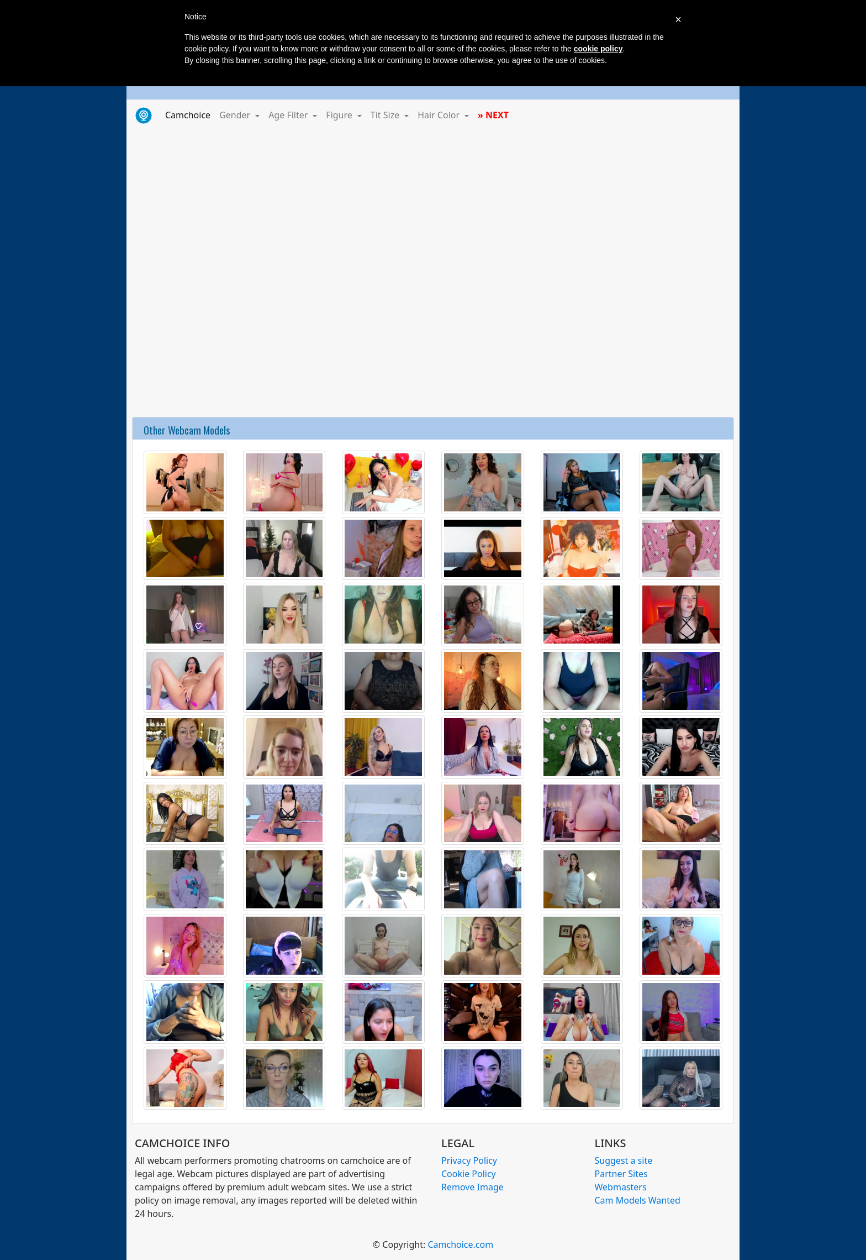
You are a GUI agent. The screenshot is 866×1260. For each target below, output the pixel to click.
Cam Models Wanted (637, 1200)
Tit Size (386, 115)
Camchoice (190, 114)
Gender (235, 115)
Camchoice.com (460, 1244)
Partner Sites (621, 1174)
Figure (340, 115)
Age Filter (289, 115)
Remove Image (472, 1187)
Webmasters (621, 1187)
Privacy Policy (469, 1160)
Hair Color (440, 115)
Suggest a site (624, 1160)
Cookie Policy (468, 1174)
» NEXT (493, 115)
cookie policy (598, 48)
